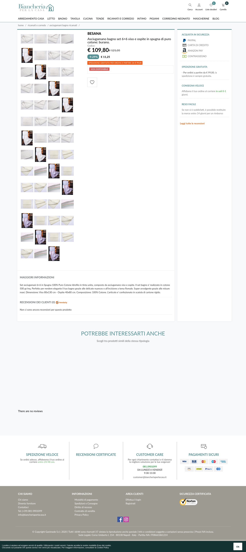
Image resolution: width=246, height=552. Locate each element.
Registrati (130, 503)
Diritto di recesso (83, 507)
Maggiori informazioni (37, 277)
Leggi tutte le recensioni (192, 123)
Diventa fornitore (27, 503)
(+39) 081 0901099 (32, 511)
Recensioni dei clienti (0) (44, 302)
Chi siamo (23, 499)
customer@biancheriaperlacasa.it (150, 477)
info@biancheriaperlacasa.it (32, 514)
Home (21, 25)
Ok (237, 546)
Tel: (20, 511)
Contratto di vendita (85, 511)
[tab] (96, 278)
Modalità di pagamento (86, 499)
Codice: (91, 46)
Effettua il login (133, 499)
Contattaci (23, 507)
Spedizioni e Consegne (86, 503)
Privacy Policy (82, 514)
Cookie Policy (103, 547)
